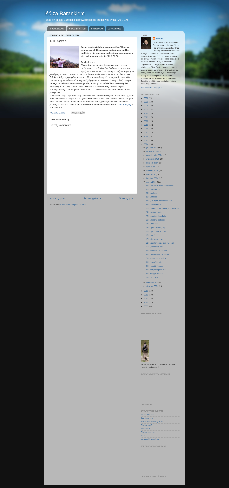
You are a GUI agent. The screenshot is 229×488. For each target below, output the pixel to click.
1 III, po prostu (152, 277)
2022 (146, 113)
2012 (146, 295)
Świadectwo (97, 28)
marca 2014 (151, 182)
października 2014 (154, 155)
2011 (146, 299)
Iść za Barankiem (64, 13)
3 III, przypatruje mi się (156, 270)
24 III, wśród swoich (154, 212)
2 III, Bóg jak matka (154, 273)
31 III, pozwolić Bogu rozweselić (160, 185)
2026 (146, 98)
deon (143, 435)
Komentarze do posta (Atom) (73, 204)
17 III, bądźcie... (153, 224)
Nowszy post (57, 198)
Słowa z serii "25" (77, 28)
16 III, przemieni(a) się (155, 227)
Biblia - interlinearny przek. (152, 421)
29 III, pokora (151, 193)
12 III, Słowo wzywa (154, 239)
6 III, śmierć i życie (154, 262)
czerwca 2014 (152, 170)
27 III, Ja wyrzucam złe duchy (159, 201)
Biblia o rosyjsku (148, 432)
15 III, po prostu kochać (156, 231)
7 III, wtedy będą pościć (156, 258)
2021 (146, 117)
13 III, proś (150, 235)
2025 (146, 102)
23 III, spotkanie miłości (156, 216)
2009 (146, 306)
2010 (146, 302)
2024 (146, 106)
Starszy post (126, 198)
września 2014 (152, 159)
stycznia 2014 (152, 286)
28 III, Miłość (151, 197)
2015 (146, 140)
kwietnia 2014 (152, 178)
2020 (146, 121)
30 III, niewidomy (153, 189)
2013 (146, 291)
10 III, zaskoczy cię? (155, 247)
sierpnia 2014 (152, 163)
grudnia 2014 (152, 147)
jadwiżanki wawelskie (150, 439)
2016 (146, 136)
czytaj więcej (125, 104)
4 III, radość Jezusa (154, 266)
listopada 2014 (153, 151)
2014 (146, 144)
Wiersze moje (114, 28)
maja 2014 (151, 174)
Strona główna (57, 28)
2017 (146, 133)
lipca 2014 (151, 167)
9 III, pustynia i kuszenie (156, 251)
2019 (146, 125)
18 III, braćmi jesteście (155, 220)
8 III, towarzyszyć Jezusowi (158, 254)
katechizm (145, 428)
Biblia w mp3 (146, 425)
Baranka (159, 38)
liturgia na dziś (147, 418)
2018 (146, 129)
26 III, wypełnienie (154, 204)
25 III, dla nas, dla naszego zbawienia (162, 208)
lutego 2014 (151, 282)
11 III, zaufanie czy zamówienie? (160, 243)
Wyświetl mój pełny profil (151, 87)
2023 (146, 110)
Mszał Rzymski (147, 414)
